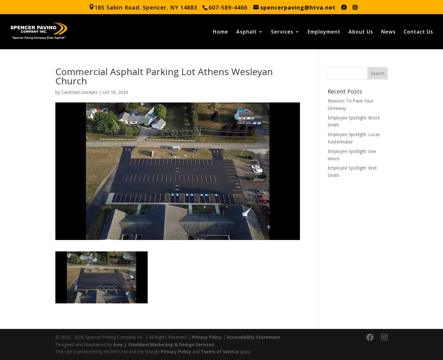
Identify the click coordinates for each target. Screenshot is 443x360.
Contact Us (418, 32)
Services (282, 32)
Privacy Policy (207, 337)
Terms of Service (220, 351)
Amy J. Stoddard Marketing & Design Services (163, 344)
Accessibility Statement (253, 337)
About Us (361, 32)
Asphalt (246, 32)
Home (220, 32)
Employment (324, 32)
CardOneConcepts (79, 92)
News (388, 32)
